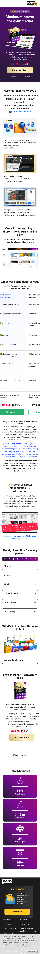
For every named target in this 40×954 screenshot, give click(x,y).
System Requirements (25, 76)
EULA (22, 935)
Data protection (25, 924)
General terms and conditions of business (28, 930)
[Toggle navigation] (4, 4)
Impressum (24, 920)
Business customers (9, 929)
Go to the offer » (20, 70)
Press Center (6, 924)
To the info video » (21, 111)
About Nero (6, 920)
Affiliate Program (8, 933)
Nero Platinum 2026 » (19, 539)
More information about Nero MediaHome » (20, 536)
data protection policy (22, 942)
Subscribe (17, 912)
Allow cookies (31, 951)
